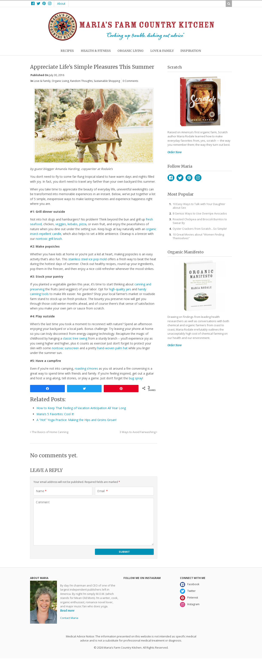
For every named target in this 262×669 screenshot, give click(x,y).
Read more (67, 610)
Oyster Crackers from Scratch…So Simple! (200, 229)
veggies (60, 224)
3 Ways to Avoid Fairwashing (138, 432)
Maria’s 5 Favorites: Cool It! (55, 414)
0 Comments (130, 81)
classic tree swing (75, 338)
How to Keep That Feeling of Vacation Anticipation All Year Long (81, 408)
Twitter (180, 177)
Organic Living (60, 81)
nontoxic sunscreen (65, 348)
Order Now (175, 152)
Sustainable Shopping (107, 81)
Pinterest (189, 177)
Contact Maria (69, 618)
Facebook (171, 177)
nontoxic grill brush (49, 239)
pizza (82, 224)
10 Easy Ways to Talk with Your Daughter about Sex (199, 206)
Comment (43, 502)
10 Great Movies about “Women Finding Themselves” (198, 236)
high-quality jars (120, 289)
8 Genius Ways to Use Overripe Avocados (200, 213)
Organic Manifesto (186, 252)
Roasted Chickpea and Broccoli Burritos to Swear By (200, 221)
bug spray (135, 378)
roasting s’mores (86, 368)
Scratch (175, 67)
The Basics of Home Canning (49, 432)
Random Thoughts (81, 81)
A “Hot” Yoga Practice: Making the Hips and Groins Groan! (76, 420)
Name (41, 491)
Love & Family (42, 81)
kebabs (73, 224)
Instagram (198, 177)
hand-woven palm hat (112, 348)
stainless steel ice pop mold (87, 259)
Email (102, 491)
